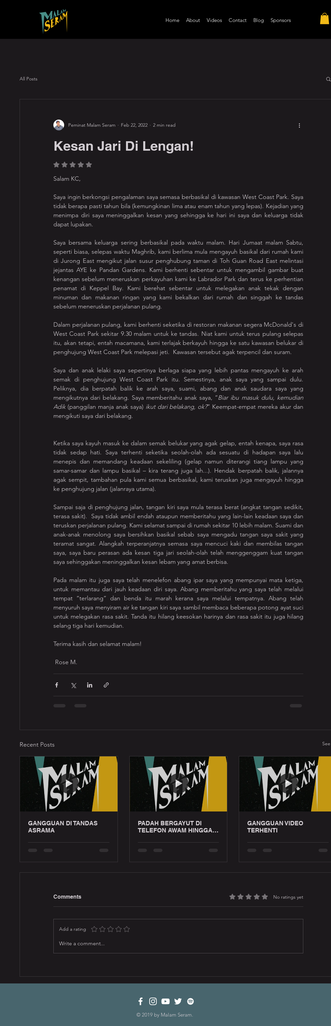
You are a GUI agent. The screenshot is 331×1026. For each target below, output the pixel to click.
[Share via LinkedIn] (89, 685)
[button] (324, 18)
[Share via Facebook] (56, 685)
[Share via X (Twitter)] (73, 685)
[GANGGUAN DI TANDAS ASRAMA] (69, 783)
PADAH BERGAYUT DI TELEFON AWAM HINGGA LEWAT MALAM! (175, 827)
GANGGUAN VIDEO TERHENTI (275, 827)
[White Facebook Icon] (140, 1001)
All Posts (28, 79)
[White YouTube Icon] (165, 1001)
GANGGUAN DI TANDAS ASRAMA (63, 827)
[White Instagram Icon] (153, 1001)
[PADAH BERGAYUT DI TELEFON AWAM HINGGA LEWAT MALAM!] (178, 783)
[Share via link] (106, 685)
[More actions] (299, 125)
